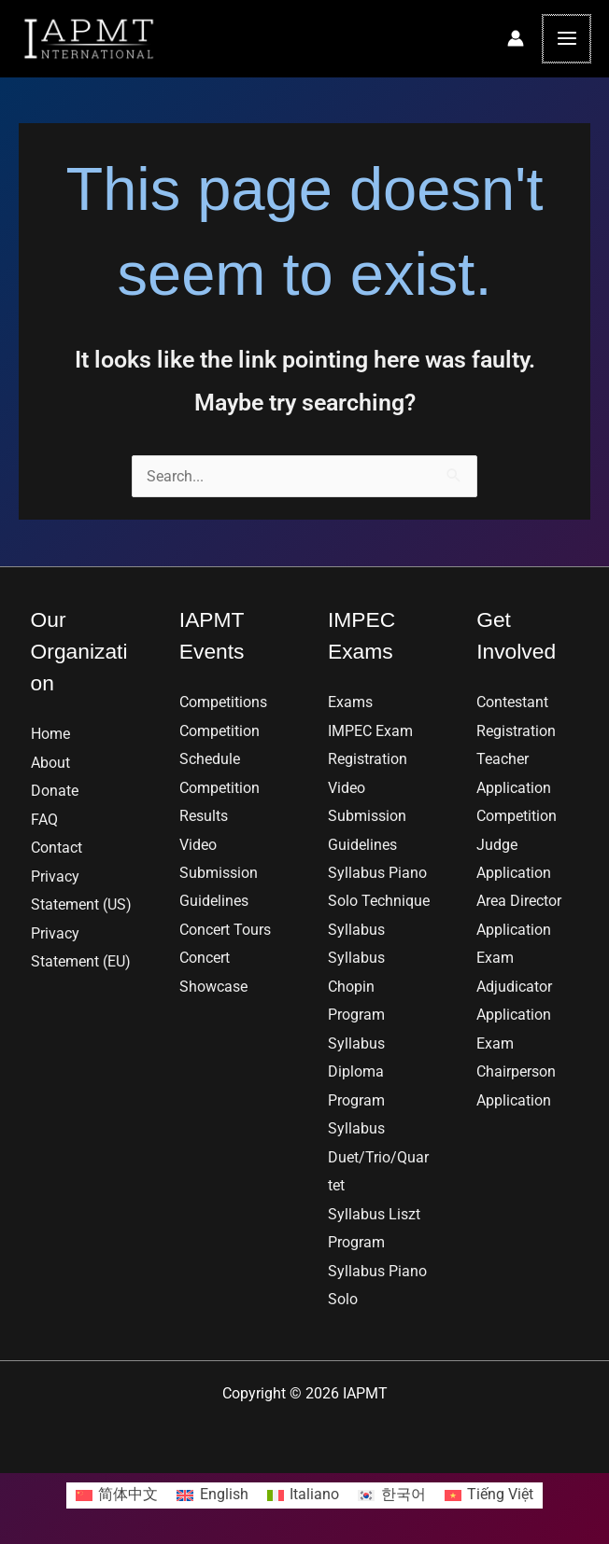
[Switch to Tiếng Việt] (489, 1495)
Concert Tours (225, 930)
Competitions (223, 702)
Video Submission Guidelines (218, 873)
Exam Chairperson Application (516, 1072)
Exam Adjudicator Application (514, 986)
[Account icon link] (517, 38)
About (50, 763)
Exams (350, 702)
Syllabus (356, 930)
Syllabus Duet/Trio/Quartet (378, 1157)
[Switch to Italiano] (303, 1495)
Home (50, 734)
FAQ (44, 819)
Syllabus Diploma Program (356, 1072)
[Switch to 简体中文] (117, 1495)
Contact (56, 847)
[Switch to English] (212, 1495)
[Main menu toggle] (567, 39)
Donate (54, 791)
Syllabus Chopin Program (356, 986)
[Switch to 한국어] (391, 1495)
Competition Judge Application (516, 844)
